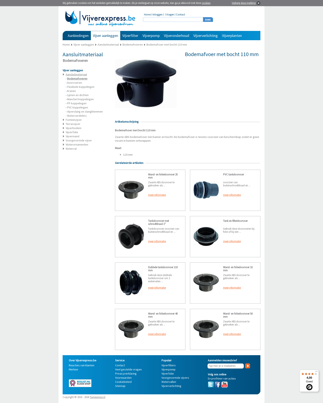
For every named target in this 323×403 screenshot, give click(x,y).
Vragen (170, 14)
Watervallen (169, 382)
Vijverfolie (72, 132)
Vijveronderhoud (176, 35)
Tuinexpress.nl (97, 397)
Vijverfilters (169, 365)
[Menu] (316, 372)
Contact (180, 14)
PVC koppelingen (77, 107)
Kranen (71, 91)
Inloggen (158, 14)
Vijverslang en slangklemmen (85, 111)
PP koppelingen (77, 103)
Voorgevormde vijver (79, 140)
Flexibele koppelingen (80, 87)
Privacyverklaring (126, 373)
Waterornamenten (77, 144)
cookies (206, 3)
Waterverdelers (77, 115)
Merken (73, 369)
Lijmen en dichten (78, 95)
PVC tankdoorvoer (233, 174)
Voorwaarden (123, 378)
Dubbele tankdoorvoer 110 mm (163, 269)
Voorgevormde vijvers (175, 378)
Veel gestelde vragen (128, 369)
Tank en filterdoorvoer (235, 221)
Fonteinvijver (74, 120)
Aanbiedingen (78, 35)
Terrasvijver (73, 124)
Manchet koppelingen (80, 99)
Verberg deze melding (244, 3)
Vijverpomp (151, 35)
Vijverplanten (232, 35)
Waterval (71, 148)
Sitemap (120, 386)
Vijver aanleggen (105, 35)
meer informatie (157, 195)
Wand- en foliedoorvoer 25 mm (163, 176)
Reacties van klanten (81, 365)
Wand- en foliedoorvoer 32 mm (238, 269)
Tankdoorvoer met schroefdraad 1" (158, 222)
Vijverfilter (130, 35)
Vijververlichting (205, 35)
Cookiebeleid (123, 382)
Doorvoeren (74, 83)
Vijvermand (72, 136)
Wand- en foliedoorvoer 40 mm (163, 315)
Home (147, 14)
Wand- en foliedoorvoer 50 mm (238, 315)
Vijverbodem (73, 128)
